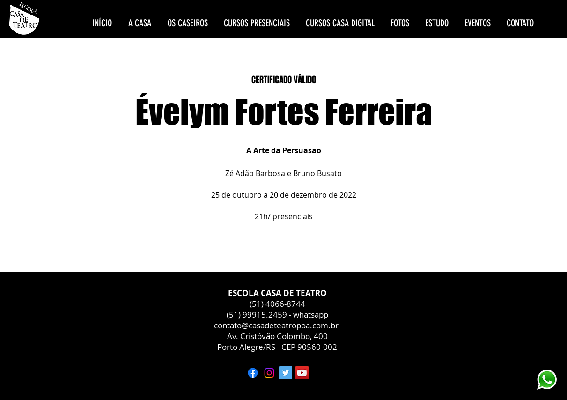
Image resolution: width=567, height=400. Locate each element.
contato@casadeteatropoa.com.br (277, 325)
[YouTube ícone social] (302, 372)
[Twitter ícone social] (285, 372)
